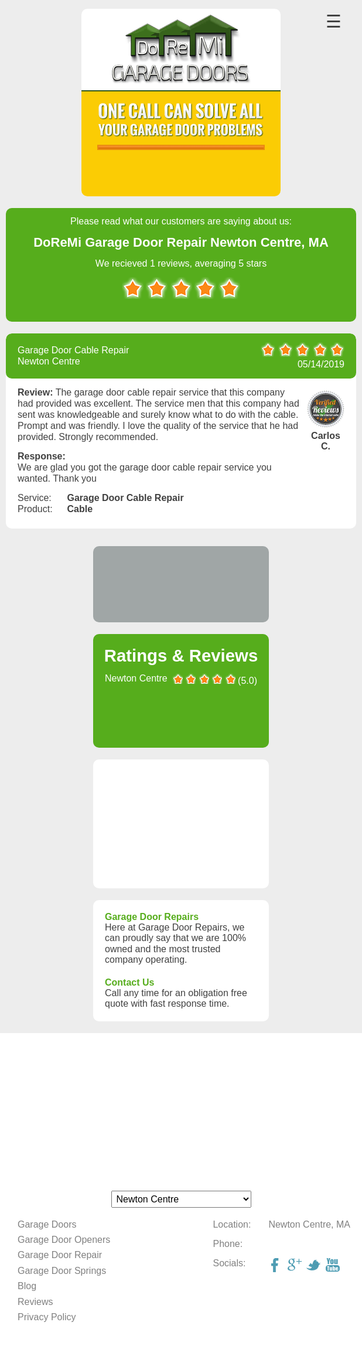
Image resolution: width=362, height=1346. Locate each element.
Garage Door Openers (64, 1240)
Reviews (35, 1302)
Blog (27, 1286)
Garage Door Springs (62, 1271)
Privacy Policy (47, 1317)
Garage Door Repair (60, 1255)
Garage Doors (47, 1224)
